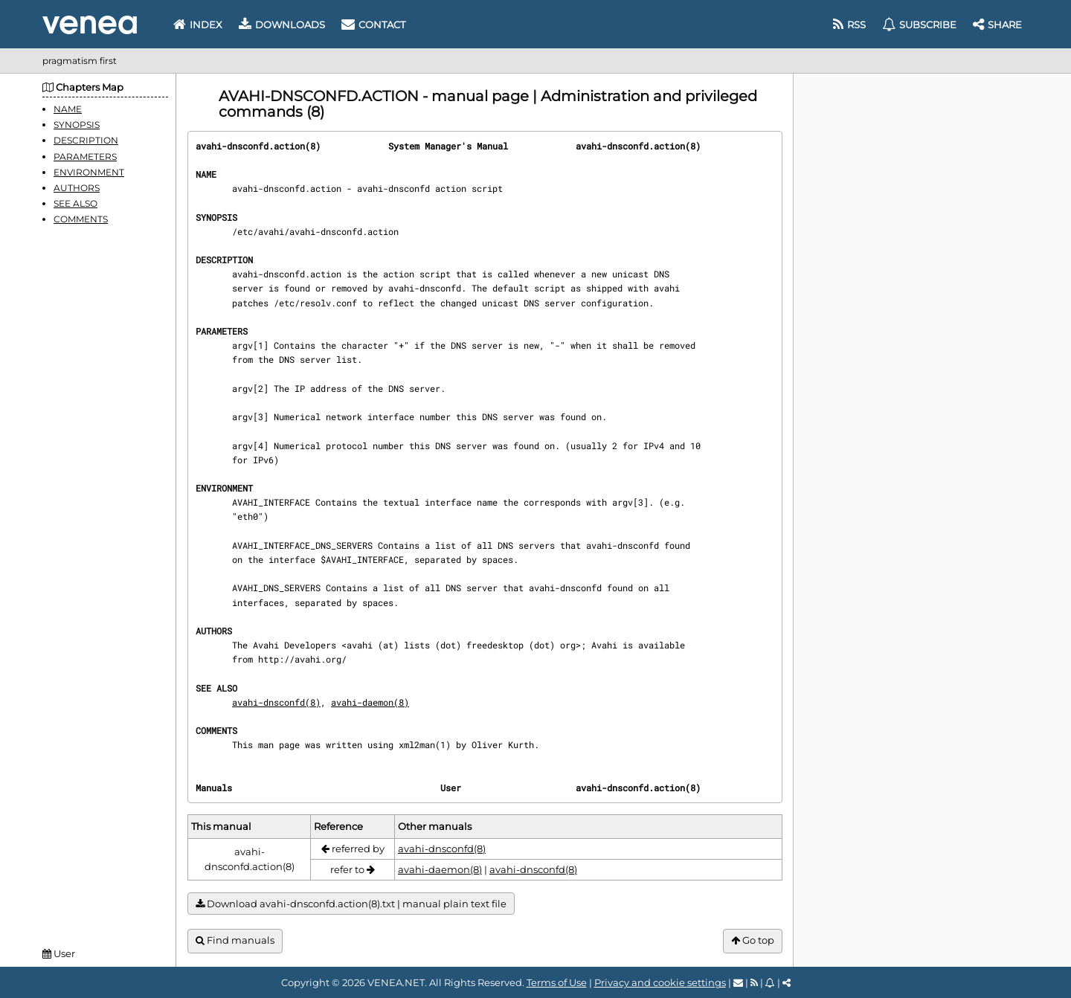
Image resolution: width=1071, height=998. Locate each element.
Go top (752, 940)
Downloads (282, 24)
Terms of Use (557, 982)
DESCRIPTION (86, 140)
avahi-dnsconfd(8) (276, 702)
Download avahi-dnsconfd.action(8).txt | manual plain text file (351, 904)
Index (197, 24)
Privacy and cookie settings (660, 982)
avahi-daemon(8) (370, 702)
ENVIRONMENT (89, 172)
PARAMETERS (85, 156)
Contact (373, 24)
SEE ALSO (75, 203)
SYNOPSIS (77, 124)
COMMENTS (81, 219)
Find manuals (235, 940)
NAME (68, 109)
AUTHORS (77, 187)
